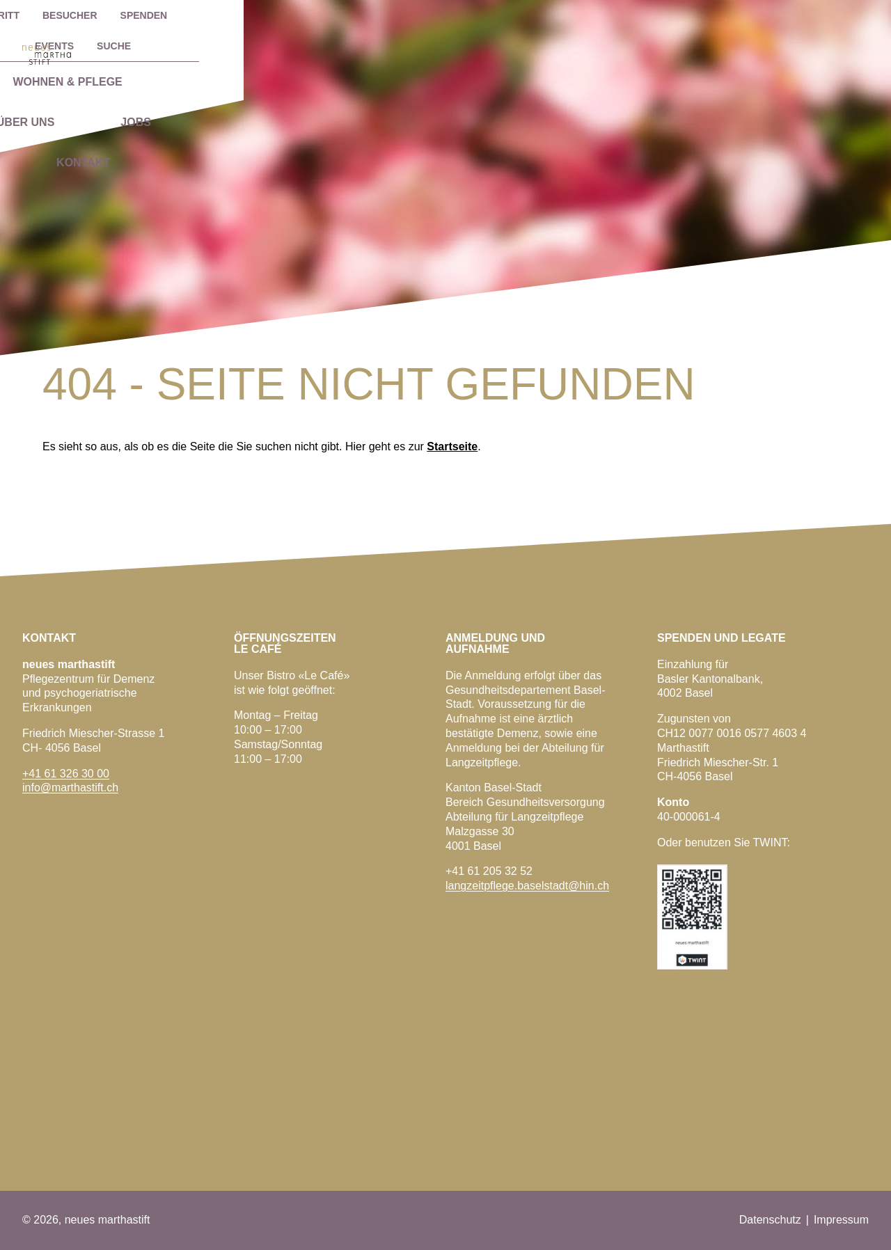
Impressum (841, 1220)
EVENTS (769, 15)
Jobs (697, 51)
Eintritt (558, 15)
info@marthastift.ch (70, 787)
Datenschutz (770, 1220)
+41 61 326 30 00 (65, 774)
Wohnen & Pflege (437, 51)
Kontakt (802, 51)
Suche (829, 15)
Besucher (630, 15)
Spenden (703, 15)
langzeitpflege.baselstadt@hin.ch (527, 886)
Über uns (587, 51)
